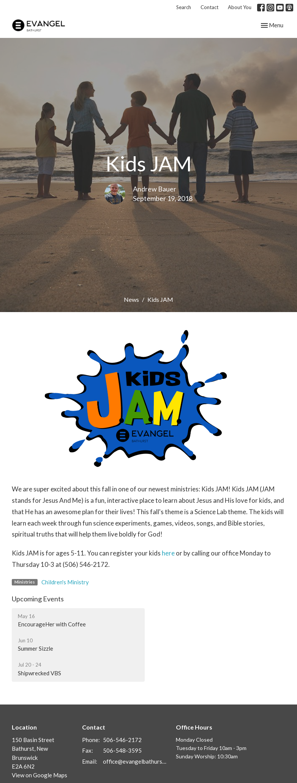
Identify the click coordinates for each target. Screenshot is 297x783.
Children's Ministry (65, 582)
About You (239, 7)
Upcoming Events (38, 599)
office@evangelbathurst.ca (135, 761)
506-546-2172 (122, 739)
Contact (209, 7)
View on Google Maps (39, 775)
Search (183, 7)
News (131, 299)
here (168, 553)
